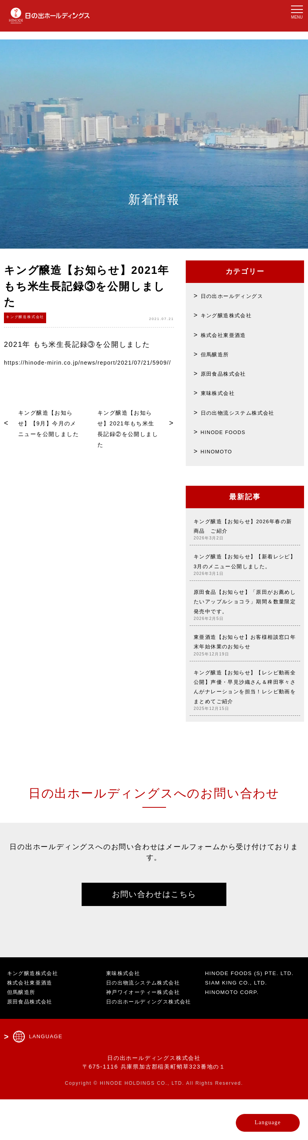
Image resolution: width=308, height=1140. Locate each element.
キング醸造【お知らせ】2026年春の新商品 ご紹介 (245, 530)
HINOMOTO (221, 451)
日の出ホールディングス (239, 295)
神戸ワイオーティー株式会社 (146, 1033)
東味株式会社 (222, 392)
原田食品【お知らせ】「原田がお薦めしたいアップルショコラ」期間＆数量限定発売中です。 (245, 623)
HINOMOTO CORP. (235, 1041)
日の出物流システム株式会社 (246, 412)
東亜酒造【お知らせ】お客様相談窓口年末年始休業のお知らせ (245, 670)
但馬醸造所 (218, 354)
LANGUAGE (47, 1077)
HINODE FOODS (230, 431)
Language (251, 1118)
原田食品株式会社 (229, 373)
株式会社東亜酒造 (229, 334)
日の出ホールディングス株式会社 (153, 1042)
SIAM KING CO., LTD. (239, 1032)
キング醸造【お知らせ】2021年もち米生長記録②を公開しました (126, 444)
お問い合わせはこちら (154, 932)
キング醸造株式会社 (232, 314)
